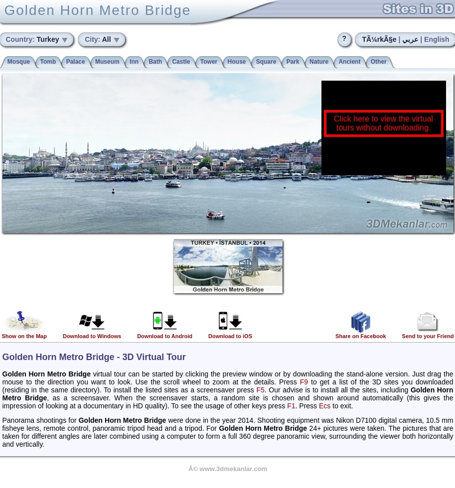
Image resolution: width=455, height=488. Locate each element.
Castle (181, 61)
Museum (107, 61)
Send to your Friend (428, 333)
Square (266, 61)
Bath (155, 61)
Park (293, 61)
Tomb (48, 61)
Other (379, 61)
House (237, 61)
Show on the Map (24, 333)
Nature (318, 61)
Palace (75, 61)
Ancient (349, 61)
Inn (134, 61)
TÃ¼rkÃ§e (379, 39)
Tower (208, 61)
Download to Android (164, 333)
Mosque (18, 61)
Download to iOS (230, 333)
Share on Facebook (360, 333)
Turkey (33, 39)
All (99, 39)
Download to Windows (92, 333)
